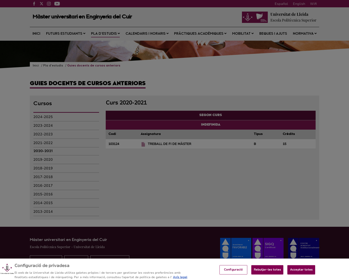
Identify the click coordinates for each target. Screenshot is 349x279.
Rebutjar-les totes (267, 271)
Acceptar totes (301, 271)
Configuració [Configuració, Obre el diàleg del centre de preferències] (233, 271)
